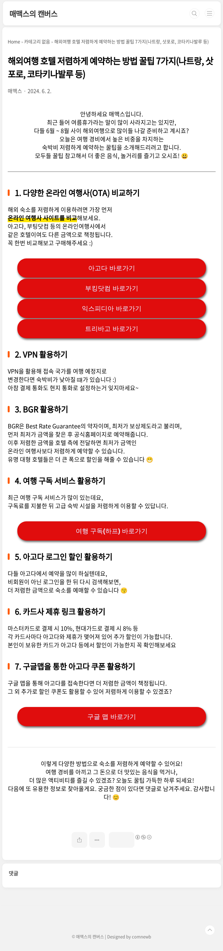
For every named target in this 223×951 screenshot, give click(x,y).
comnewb (141, 936)
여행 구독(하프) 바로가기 (112, 530)
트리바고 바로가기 (111, 328)
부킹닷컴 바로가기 (111, 288)
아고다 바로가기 (111, 268)
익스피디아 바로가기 (112, 308)
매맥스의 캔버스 (33, 13)
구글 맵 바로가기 (111, 716)
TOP (210, 930)
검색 (194, 13)
